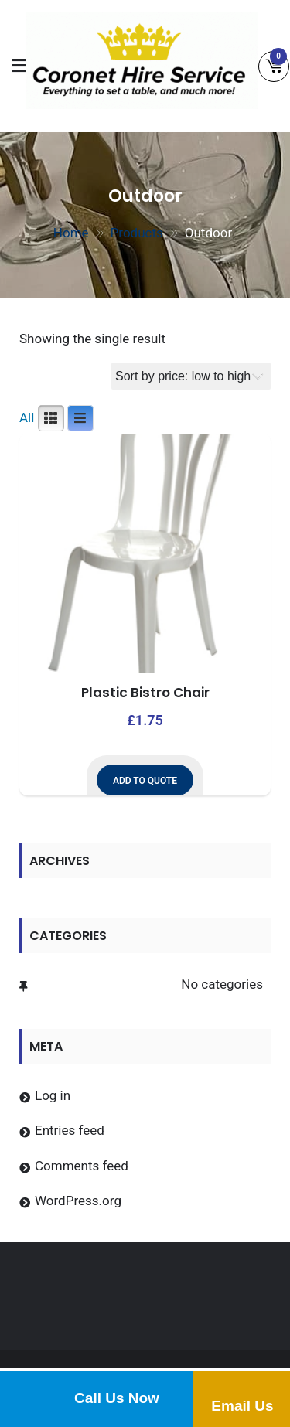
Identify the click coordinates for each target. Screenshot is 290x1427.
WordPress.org (78, 1200)
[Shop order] (191, 376)
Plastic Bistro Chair (145, 692)
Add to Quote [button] (145, 780)
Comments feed (81, 1165)
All (26, 417)
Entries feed (69, 1130)
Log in (52, 1095)
